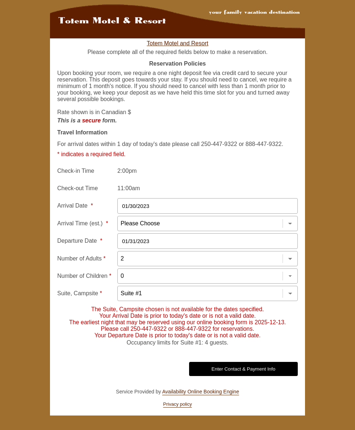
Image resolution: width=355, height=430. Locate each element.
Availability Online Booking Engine (200, 391)
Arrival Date (75, 206)
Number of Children (84, 276)
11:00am (128, 188)
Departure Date (80, 241)
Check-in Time (75, 171)
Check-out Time (77, 188)
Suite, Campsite (79, 293)
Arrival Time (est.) (82, 223)
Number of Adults (81, 258)
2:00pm (127, 171)
